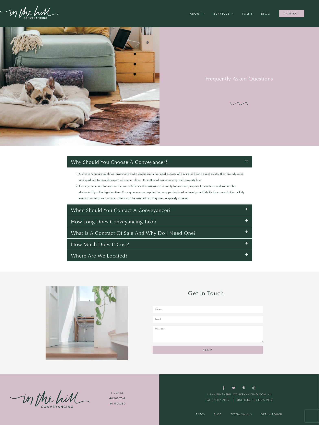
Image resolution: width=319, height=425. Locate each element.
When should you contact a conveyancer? (121, 210)
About (198, 13)
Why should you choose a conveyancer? (119, 161)
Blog (266, 13)
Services (224, 13)
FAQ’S (247, 13)
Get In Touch (271, 414)
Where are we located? (99, 255)
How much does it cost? (100, 244)
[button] (159, 161)
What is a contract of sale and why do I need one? (133, 232)
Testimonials (241, 414)
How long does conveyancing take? (114, 221)
